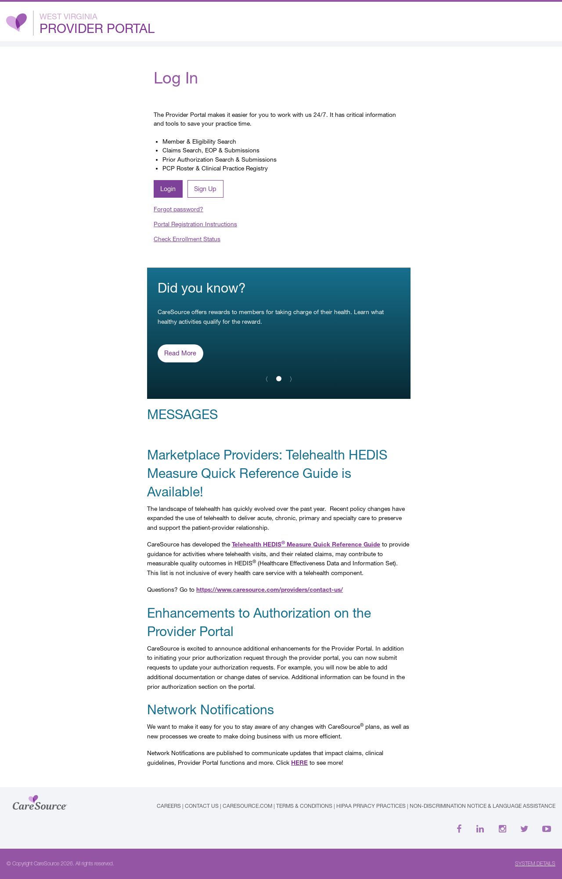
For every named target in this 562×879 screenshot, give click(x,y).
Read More (180, 353)
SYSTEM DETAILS (535, 864)
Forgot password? (178, 209)
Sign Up (205, 188)
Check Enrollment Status (187, 238)
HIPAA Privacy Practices (371, 806)
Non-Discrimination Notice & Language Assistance (482, 806)
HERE (299, 762)
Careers (169, 806)
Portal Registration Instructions (195, 224)
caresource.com (247, 806)
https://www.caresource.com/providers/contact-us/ (269, 589)
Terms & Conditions (304, 806)
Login (168, 188)
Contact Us (202, 806)
